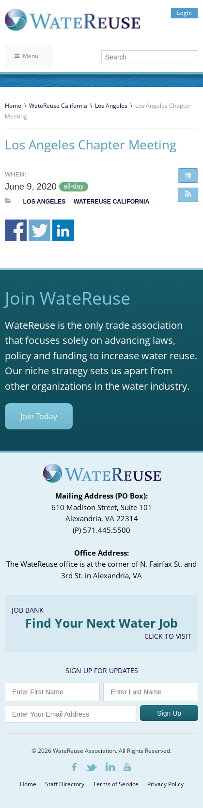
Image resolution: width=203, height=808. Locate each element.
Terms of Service (116, 784)
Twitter (91, 767)
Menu (26, 56)
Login (184, 12)
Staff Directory (64, 784)
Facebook (74, 767)
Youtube (127, 767)
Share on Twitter (39, 230)
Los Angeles (111, 106)
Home (13, 106)
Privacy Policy (165, 784)
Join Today (38, 416)
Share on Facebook (16, 230)
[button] (188, 195)
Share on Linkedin (63, 230)
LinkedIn (110, 767)
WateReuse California (58, 106)
